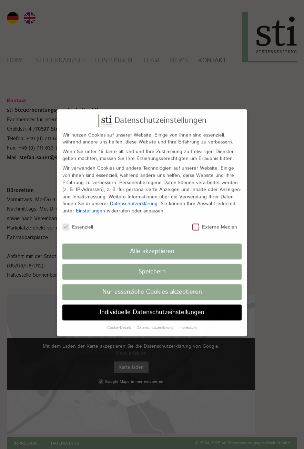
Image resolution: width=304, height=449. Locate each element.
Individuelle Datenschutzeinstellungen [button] (152, 307)
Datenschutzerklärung (134, 198)
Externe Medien (214, 222)
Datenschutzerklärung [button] (155, 323)
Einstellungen (90, 206)
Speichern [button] (152, 266)
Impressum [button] (188, 323)
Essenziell (77, 222)
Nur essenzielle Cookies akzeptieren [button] (152, 287)
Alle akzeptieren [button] (152, 246)
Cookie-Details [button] (120, 323)
